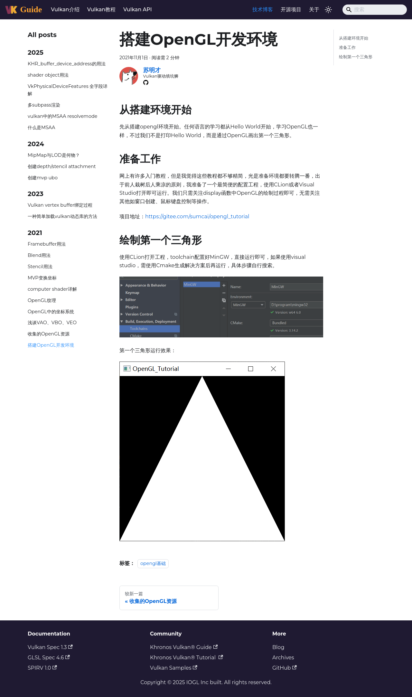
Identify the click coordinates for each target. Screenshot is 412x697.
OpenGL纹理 (42, 300)
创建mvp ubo (43, 178)
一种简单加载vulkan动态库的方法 (62, 216)
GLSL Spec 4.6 (49, 658)
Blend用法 (39, 255)
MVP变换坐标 (42, 278)
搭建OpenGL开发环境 (51, 345)
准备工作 (347, 47)
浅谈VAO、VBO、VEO (52, 322)
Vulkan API (137, 9)
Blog (278, 647)
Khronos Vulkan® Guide (184, 647)
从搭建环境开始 (353, 38)
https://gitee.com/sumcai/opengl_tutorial (197, 216)
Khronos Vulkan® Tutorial (186, 658)
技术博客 (262, 9)
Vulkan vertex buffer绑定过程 (60, 205)
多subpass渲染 (44, 105)
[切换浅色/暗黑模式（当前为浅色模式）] (328, 10)
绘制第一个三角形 (355, 56)
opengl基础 (153, 563)
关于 (314, 9)
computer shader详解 (52, 289)
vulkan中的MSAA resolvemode (62, 116)
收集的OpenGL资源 (49, 334)
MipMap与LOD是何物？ (54, 155)
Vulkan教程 (101, 9)
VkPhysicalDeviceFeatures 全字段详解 (68, 90)
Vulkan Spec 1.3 (50, 647)
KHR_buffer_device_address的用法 (67, 64)
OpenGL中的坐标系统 (51, 312)
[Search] (374, 10)
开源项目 (291, 9)
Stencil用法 (40, 266)
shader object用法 (48, 75)
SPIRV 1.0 (42, 668)
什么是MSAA (41, 127)
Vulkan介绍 (65, 9)
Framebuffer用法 (47, 244)
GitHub (284, 668)
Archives (283, 658)
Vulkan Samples (173, 668)
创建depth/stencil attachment (62, 166)
